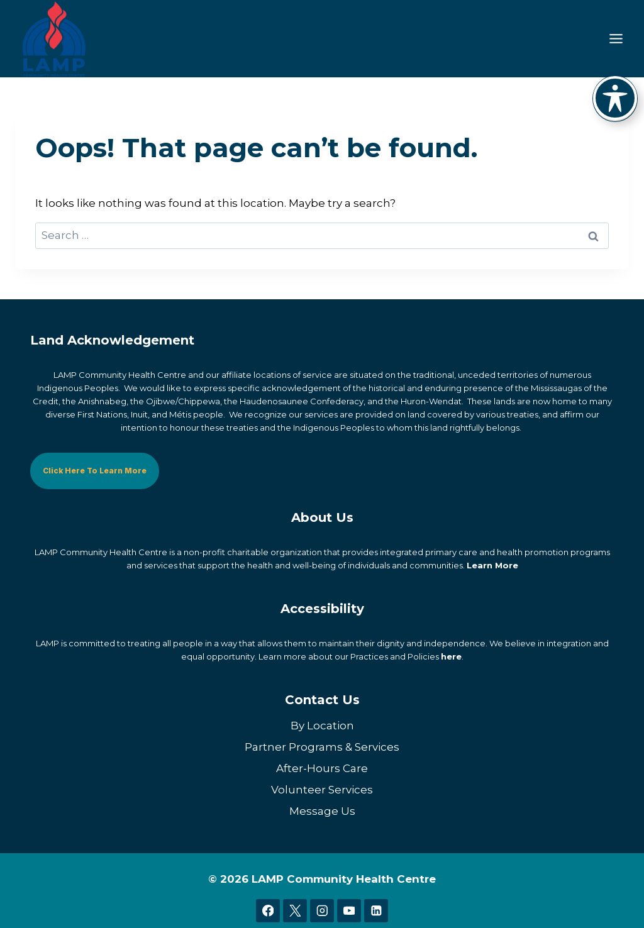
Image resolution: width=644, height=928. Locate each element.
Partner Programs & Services (322, 746)
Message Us (322, 810)
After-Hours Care (322, 767)
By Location (322, 725)
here (451, 656)
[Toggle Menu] (616, 39)
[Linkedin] (375, 910)
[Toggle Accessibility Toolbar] (615, 98)
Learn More (492, 565)
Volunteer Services (322, 789)
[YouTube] (348, 910)
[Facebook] (267, 910)
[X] (294, 910)
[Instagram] (321, 910)
